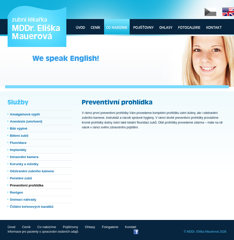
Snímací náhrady (23, 199)
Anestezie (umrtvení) (26, 121)
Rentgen (16, 192)
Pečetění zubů (21, 178)
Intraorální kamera (24, 157)
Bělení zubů (19, 136)
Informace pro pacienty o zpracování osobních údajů (43, 231)
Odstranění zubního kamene (32, 171)
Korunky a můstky (24, 164)
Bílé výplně (18, 128)
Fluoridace (18, 143)
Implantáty (18, 150)
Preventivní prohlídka (26, 185)
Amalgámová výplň (25, 114)
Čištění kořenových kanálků (31, 207)
